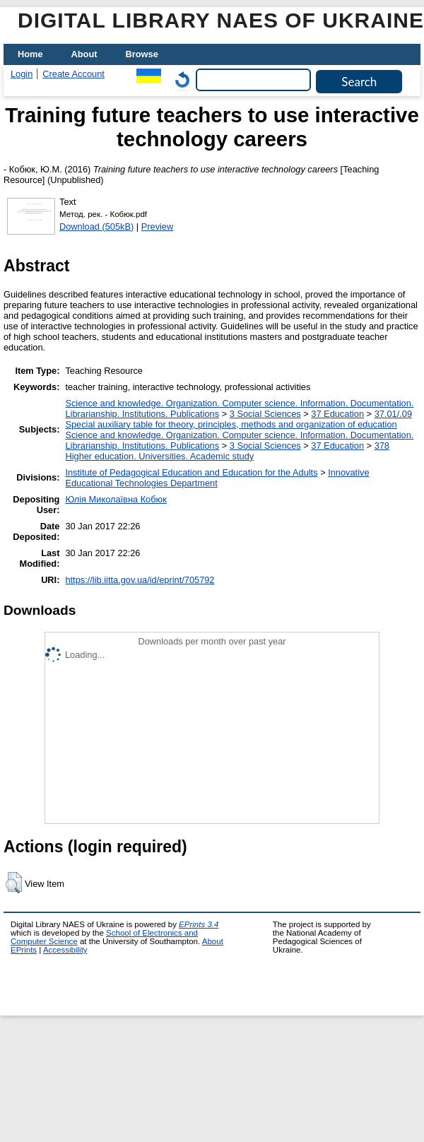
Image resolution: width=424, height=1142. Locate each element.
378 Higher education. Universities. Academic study (227, 450)
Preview (157, 226)
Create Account (73, 74)
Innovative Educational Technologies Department (217, 477)
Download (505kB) (96, 226)
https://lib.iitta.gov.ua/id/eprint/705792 (139, 580)
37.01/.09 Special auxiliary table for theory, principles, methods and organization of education (238, 419)
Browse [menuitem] (142, 54)
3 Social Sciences (265, 413)
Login (22, 74)
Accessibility (65, 950)
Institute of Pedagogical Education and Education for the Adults (191, 472)
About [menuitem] (84, 54)
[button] (14, 882)
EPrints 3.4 (198, 924)
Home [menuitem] (30, 54)
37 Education (337, 413)
